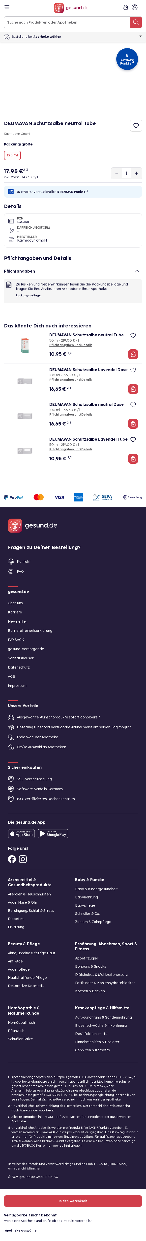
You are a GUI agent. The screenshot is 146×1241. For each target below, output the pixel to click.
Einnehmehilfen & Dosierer (97, 1042)
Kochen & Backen (90, 991)
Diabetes (16, 919)
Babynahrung (86, 897)
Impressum (17, 686)
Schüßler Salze (20, 1039)
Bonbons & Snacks (90, 966)
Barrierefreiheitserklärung (30, 631)
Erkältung (16, 927)
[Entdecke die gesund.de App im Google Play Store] (53, 833)
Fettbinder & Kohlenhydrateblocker (105, 983)
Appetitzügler (86, 958)
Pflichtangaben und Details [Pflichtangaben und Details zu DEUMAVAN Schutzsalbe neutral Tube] (70, 345)
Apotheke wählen (87, 37)
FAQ (20, 571)
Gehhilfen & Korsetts (92, 1050)
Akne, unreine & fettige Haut (31, 953)
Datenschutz (19, 667)
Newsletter (17, 621)
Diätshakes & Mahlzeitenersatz (101, 975)
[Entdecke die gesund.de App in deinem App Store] (21, 833)
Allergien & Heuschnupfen (29, 894)
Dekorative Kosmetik (26, 986)
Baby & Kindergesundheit (96, 889)
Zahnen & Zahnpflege (93, 922)
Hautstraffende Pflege (27, 978)
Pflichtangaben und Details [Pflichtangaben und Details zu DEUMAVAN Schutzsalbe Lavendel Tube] (70, 449)
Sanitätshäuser (21, 658)
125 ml (12, 155)
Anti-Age (15, 961)
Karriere (15, 612)
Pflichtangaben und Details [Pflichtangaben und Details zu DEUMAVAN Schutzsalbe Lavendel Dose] (70, 380)
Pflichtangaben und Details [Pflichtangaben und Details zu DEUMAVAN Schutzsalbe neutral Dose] (70, 414)
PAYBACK (16, 640)
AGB (11, 676)
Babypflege (85, 905)
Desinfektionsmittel (91, 1034)
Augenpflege (19, 969)
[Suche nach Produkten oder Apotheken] (136, 22)
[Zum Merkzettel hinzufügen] (136, 126)
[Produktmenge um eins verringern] (116, 173)
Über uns (15, 603)
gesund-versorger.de (26, 649)
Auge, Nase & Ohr (22, 902)
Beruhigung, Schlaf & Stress (31, 911)
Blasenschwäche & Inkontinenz (101, 1026)
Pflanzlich (16, 1031)
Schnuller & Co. (87, 914)
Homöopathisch (21, 1023)
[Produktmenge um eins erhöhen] (136, 173)
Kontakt (24, 562)
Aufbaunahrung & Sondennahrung (103, 1017)
